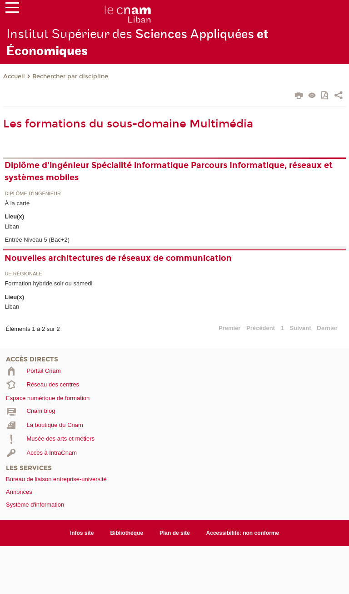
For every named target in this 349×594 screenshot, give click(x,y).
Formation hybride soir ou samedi (48, 283)
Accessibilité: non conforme (242, 533)
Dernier (327, 328)
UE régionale (23, 274)
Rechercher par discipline (70, 76)
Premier (229, 328)
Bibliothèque (126, 533)
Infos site (82, 533)
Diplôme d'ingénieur (33, 194)
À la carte (17, 203)
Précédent (260, 328)
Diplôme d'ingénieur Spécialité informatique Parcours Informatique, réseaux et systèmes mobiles (169, 171)
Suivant (300, 328)
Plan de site (175, 533)
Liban (12, 226)
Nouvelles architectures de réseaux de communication (118, 258)
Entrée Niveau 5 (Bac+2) (37, 239)
